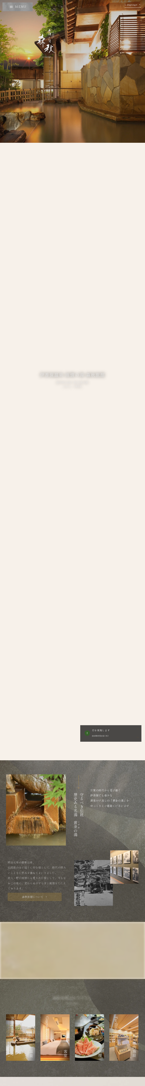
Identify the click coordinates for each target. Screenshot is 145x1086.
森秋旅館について (32, 897)
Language (131, 4)
